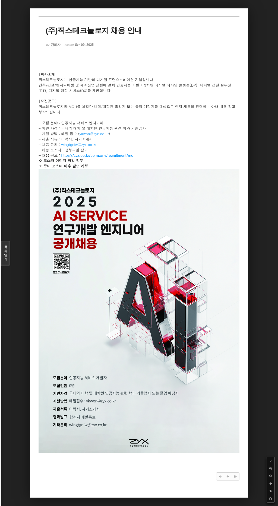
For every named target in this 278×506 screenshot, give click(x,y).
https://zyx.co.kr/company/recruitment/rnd (97, 155)
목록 (5, 253)
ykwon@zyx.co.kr (94, 133)
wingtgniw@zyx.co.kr (79, 144)
